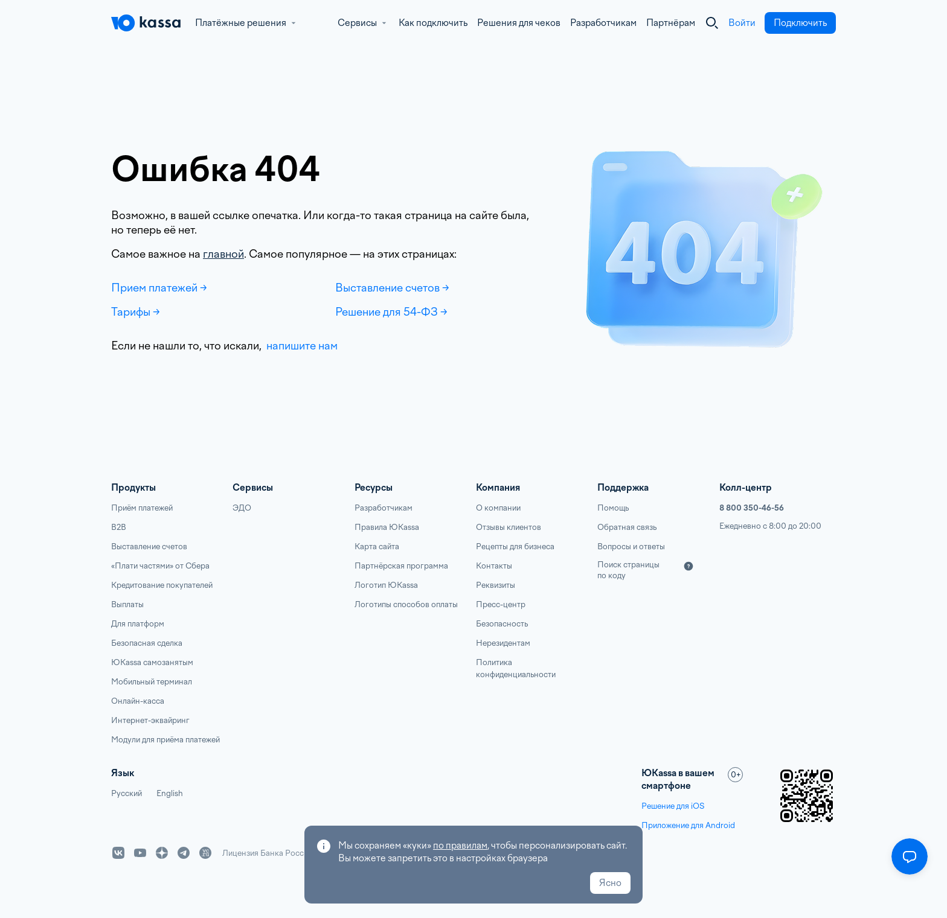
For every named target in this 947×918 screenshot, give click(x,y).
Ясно (610, 883)
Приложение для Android (688, 825)
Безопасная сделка (146, 643)
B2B (118, 527)
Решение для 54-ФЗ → (391, 311)
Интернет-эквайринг (150, 720)
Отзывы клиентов (508, 527)
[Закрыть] (712, 23)
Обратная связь (626, 527)
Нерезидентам (503, 643)
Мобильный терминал (151, 681)
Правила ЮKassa (387, 527)
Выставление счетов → (392, 287)
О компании (498, 507)
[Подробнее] (688, 566)
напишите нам (301, 345)
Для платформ (137, 623)
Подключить (800, 23)
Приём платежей (142, 507)
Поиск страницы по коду (628, 570)
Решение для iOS (672, 806)
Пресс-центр (500, 604)
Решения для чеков (518, 23)
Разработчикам (603, 23)
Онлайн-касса (137, 701)
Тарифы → (135, 311)
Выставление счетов (149, 546)
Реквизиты (495, 585)
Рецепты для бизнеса (515, 546)
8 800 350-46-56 (751, 507)
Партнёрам (670, 23)
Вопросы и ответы (631, 546)
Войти (742, 23)
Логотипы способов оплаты (406, 604)
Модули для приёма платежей (165, 739)
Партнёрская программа (401, 565)
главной (223, 253)
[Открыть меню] (909, 856)
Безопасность (502, 623)
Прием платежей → (159, 287)
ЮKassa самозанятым (152, 662)
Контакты (494, 565)
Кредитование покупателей (162, 585)
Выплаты (127, 604)
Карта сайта (377, 546)
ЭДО (242, 507)
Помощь (613, 507)
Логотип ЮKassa (386, 585)
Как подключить (433, 23)
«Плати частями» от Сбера (160, 565)
